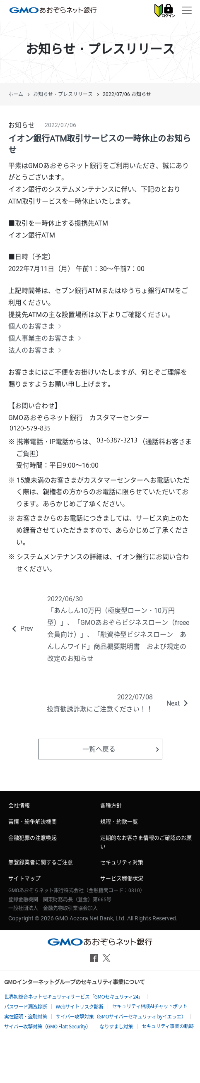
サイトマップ (24, 878)
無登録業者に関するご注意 (40, 862)
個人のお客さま (31, 326)
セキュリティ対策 (121, 862)
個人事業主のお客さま (41, 338)
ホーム (15, 94)
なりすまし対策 (116, 1026)
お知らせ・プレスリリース (63, 94)
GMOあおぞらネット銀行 (53, 10)
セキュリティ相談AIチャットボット (149, 1005)
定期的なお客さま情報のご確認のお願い (146, 842)
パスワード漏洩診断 (25, 1006)
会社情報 (19, 805)
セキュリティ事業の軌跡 (168, 1025)
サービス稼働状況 (121, 878)
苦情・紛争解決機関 (32, 822)
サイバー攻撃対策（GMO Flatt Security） (47, 1026)
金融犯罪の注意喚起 (32, 838)
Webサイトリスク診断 (80, 1006)
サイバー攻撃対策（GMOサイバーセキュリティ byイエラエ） (121, 1016)
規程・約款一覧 (119, 822)
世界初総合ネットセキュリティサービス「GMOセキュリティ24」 (73, 996)
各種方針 (111, 805)
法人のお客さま (31, 350)
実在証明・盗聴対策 (25, 1016)
